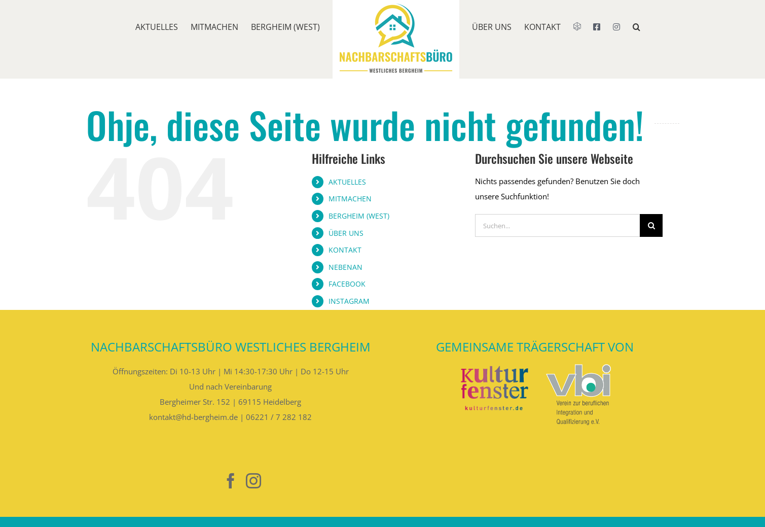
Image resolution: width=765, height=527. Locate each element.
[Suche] (651, 225)
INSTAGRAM (349, 301)
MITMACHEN (350, 198)
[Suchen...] (557, 225)
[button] (636, 39)
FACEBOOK (347, 284)
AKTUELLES (347, 182)
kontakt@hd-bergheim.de (193, 417)
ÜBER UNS (346, 233)
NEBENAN (345, 267)
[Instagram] (253, 480)
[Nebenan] (207, 481)
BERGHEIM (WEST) (359, 216)
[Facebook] (230, 480)
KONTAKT (345, 250)
